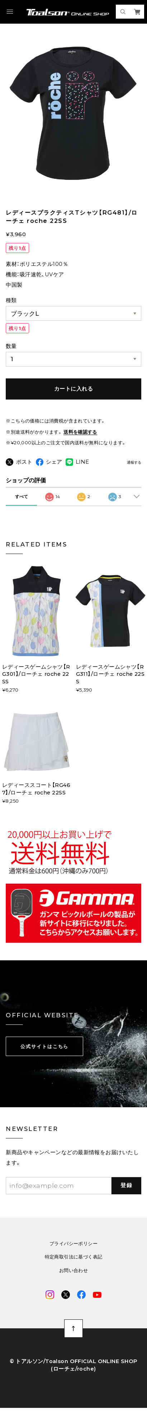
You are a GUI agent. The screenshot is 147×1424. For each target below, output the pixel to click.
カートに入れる (73, 389)
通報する (134, 462)
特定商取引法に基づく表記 (74, 1269)
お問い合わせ (73, 1283)
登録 (126, 1198)
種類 (11, 300)
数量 (11, 346)
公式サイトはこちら (44, 1059)
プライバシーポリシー (73, 1256)
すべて (21, 509)
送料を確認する (80, 432)
